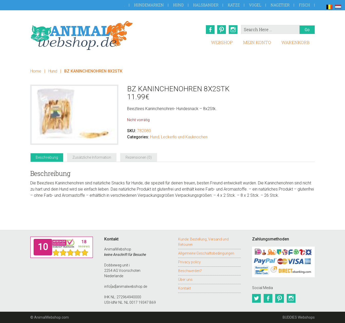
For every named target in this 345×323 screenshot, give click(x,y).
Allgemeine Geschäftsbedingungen (206, 253)
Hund (178, 5)
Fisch (304, 5)
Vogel (255, 5)
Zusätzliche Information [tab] (91, 157)
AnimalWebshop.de (81, 35)
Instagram (233, 29)
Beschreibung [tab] (47, 157)
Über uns (185, 279)
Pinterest (221, 29)
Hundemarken (149, 5)
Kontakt (184, 288)
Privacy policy (189, 262)
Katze (234, 5)
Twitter (256, 298)
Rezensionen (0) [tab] (139, 157)
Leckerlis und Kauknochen (184, 136)
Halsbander (205, 5)
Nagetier (280, 5)
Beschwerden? (190, 271)
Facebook (209, 29)
